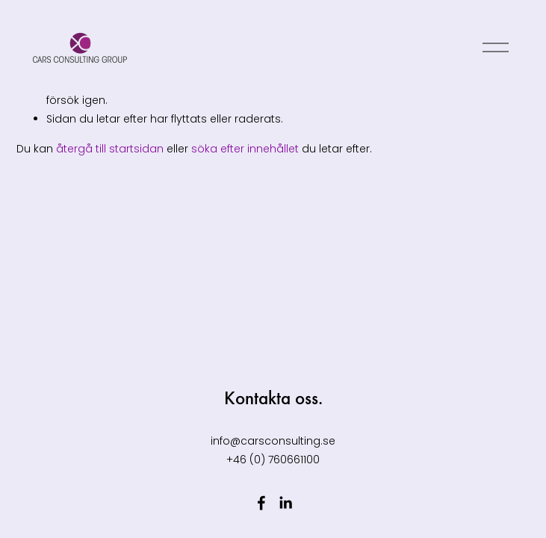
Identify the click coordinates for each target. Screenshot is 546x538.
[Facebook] (261, 502)
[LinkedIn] (285, 502)
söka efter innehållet (245, 148)
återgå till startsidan (110, 148)
